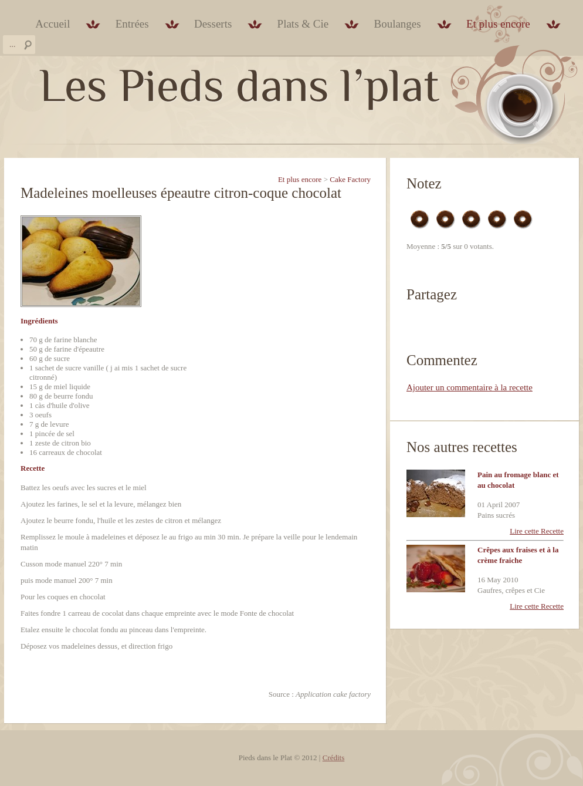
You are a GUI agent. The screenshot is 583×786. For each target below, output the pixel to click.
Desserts (213, 24)
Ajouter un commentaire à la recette (469, 387)
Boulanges (397, 24)
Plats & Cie (303, 24)
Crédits (334, 757)
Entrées (132, 24)
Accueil (52, 24)
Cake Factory (350, 179)
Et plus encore (498, 24)
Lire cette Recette (537, 531)
